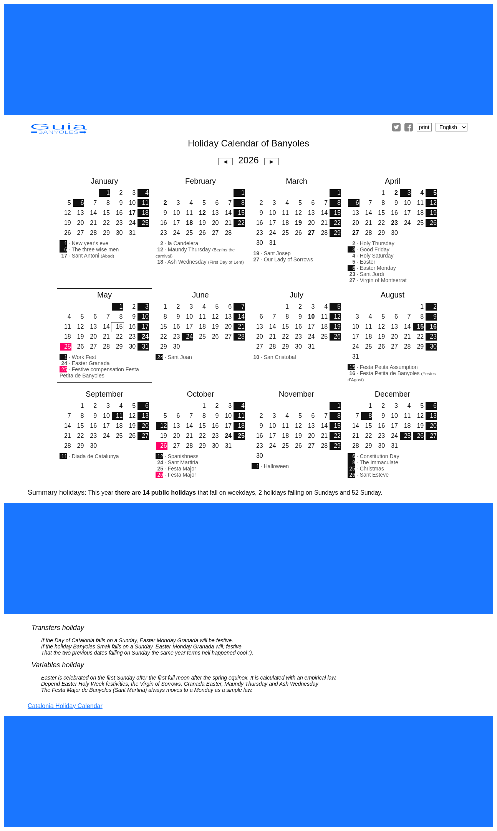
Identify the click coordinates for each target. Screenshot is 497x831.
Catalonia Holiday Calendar (65, 706)
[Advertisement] (248, 59)
